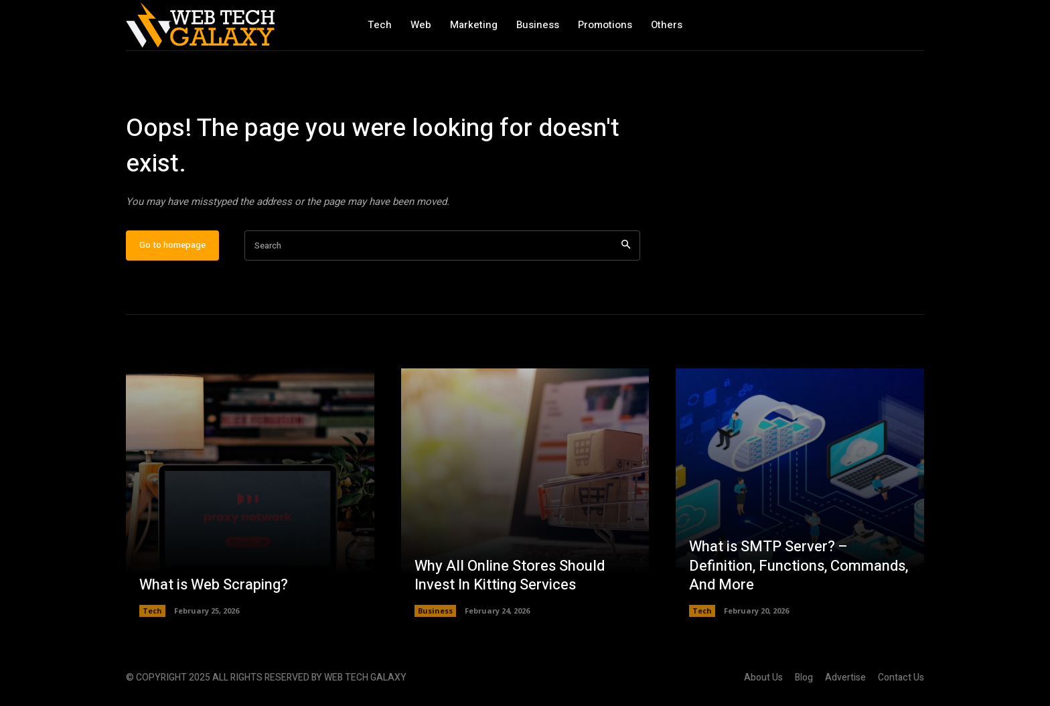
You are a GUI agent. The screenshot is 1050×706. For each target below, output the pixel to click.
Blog (804, 677)
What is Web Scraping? (213, 584)
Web (420, 24)
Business (537, 24)
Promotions (605, 24)
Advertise (845, 677)
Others (666, 24)
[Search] (625, 245)
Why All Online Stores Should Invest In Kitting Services (510, 575)
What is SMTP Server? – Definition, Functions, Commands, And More (798, 565)
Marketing (474, 24)
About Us (763, 677)
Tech (380, 24)
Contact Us (901, 677)
